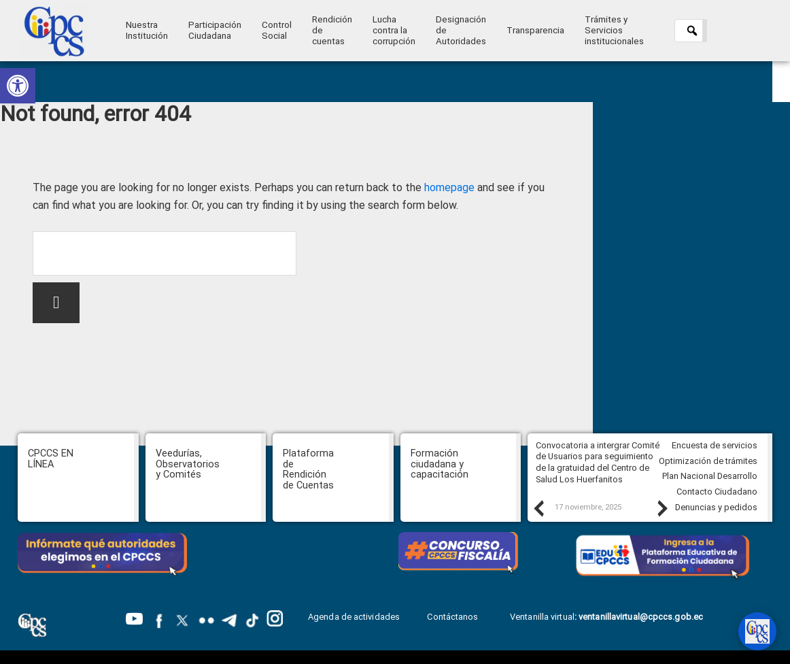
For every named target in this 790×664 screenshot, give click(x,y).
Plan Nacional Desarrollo (709, 476)
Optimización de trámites (708, 461)
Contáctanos (453, 617)
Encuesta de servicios (714, 445)
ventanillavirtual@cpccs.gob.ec (641, 617)
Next (661, 508)
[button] (17, 85)
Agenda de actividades (354, 617)
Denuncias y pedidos (716, 507)
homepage (449, 187)
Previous (538, 508)
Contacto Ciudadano (716, 491)
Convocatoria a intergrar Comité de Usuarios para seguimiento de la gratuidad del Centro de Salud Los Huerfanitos (597, 462)
